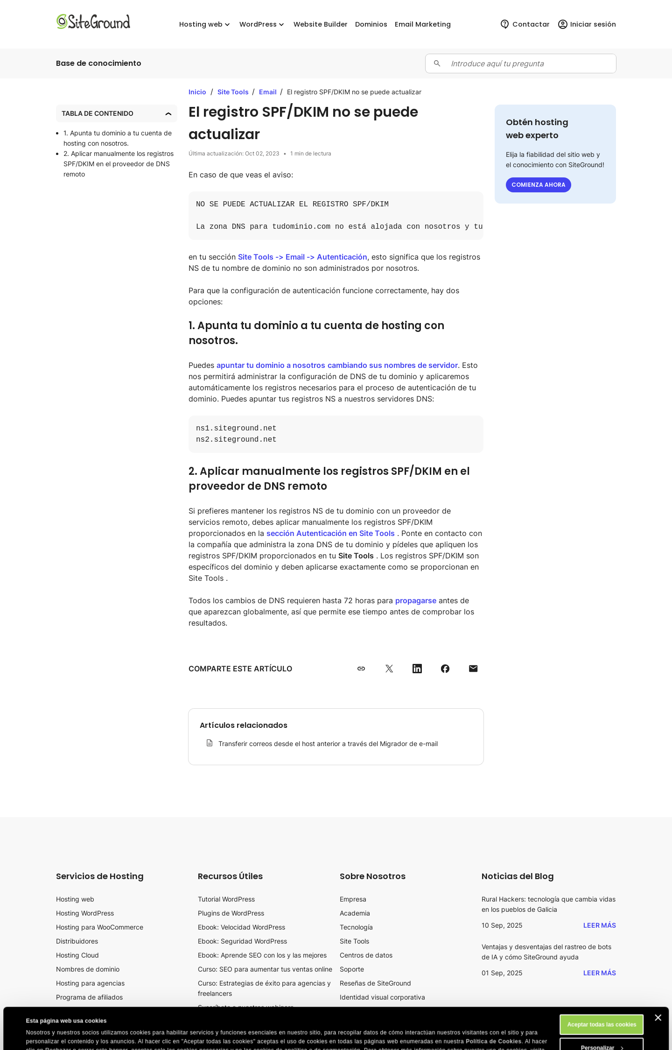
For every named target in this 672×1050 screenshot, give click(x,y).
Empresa (353, 899)
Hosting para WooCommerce (99, 927)
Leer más (599, 925)
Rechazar (601, 1032)
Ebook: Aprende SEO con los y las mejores (262, 955)
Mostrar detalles (48, 1034)
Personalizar (602, 1009)
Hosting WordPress (85, 913)
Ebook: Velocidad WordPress (241, 927)
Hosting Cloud (77, 955)
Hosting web (75, 899)
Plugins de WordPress (231, 913)
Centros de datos (366, 955)
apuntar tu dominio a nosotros (271, 365)
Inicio (197, 92)
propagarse (415, 600)
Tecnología (356, 927)
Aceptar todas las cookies (602, 985)
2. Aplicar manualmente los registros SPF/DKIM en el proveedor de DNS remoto (118, 163)
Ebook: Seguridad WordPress (242, 941)
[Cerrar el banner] (658, 978)
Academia (355, 913)
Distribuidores (77, 941)
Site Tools (233, 92)
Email (268, 92)
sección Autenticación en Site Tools (330, 533)
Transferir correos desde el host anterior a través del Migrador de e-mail (328, 743)
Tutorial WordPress (226, 899)
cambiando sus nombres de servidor (393, 365)
